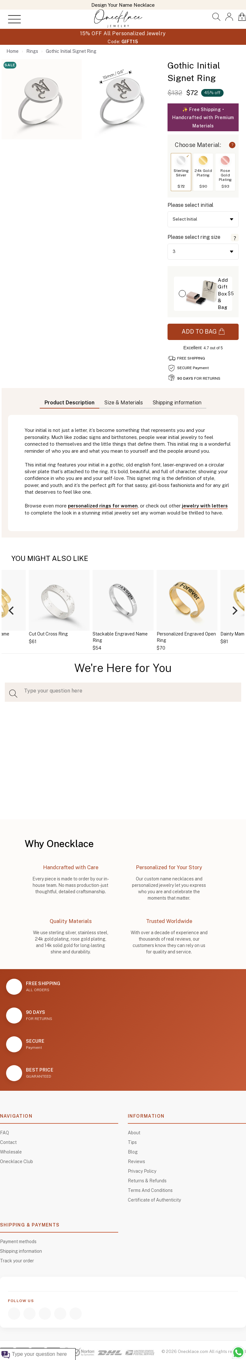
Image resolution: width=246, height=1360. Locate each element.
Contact (8, 1142)
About (134, 1132)
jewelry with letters (205, 505)
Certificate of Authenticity (154, 1199)
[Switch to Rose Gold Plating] (225, 160)
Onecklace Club (16, 1161)
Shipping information (21, 1251)
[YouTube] (45, 1313)
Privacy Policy (142, 1171)
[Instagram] (29, 1313)
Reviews (136, 1161)
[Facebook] (14, 1313)
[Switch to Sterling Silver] (181, 160)
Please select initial (190, 205)
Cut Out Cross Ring (48, 633)
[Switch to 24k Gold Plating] (203, 160)
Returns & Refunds (147, 1180)
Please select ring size (194, 237)
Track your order (17, 1260)
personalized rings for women (103, 505)
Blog (133, 1151)
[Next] (234, 610)
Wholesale (11, 1151)
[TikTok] (60, 1313)
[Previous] (12, 610)
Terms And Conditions (150, 1190)
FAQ (4, 1132)
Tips (132, 1142)
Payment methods (18, 1241)
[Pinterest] (76, 1313)
